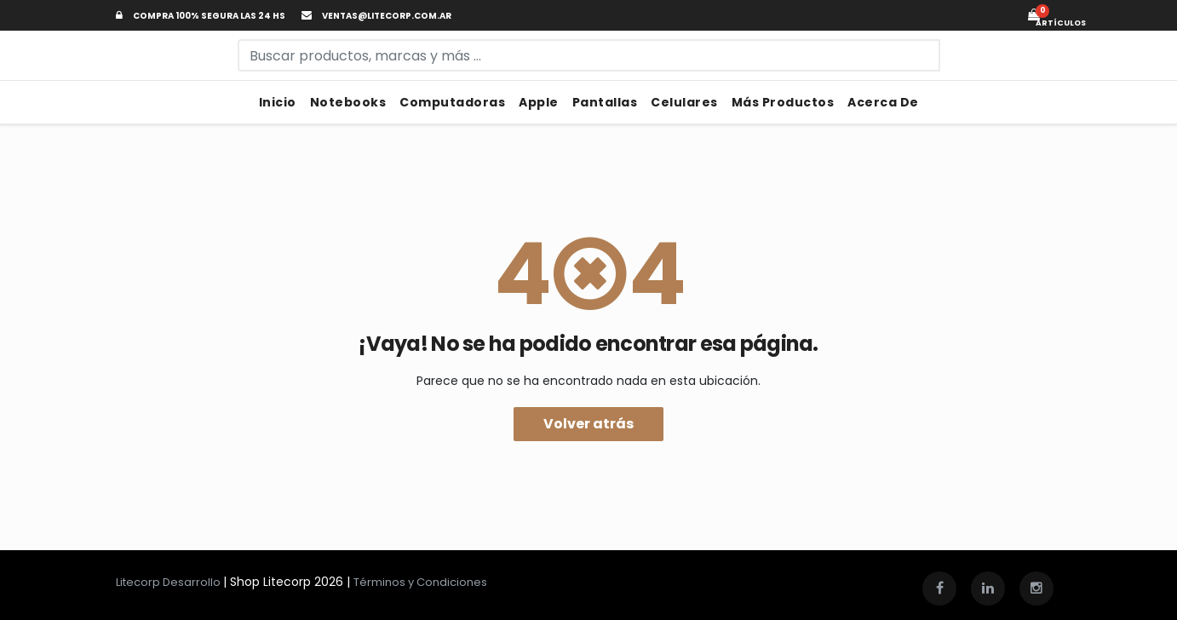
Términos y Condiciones (420, 582)
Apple (539, 102)
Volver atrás (588, 423)
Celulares (684, 102)
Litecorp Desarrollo (169, 582)
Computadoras (452, 102)
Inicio (277, 102)
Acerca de (883, 102)
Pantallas (605, 102)
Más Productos (783, 102)
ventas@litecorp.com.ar (376, 15)
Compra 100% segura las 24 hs (200, 15)
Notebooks (348, 102)
